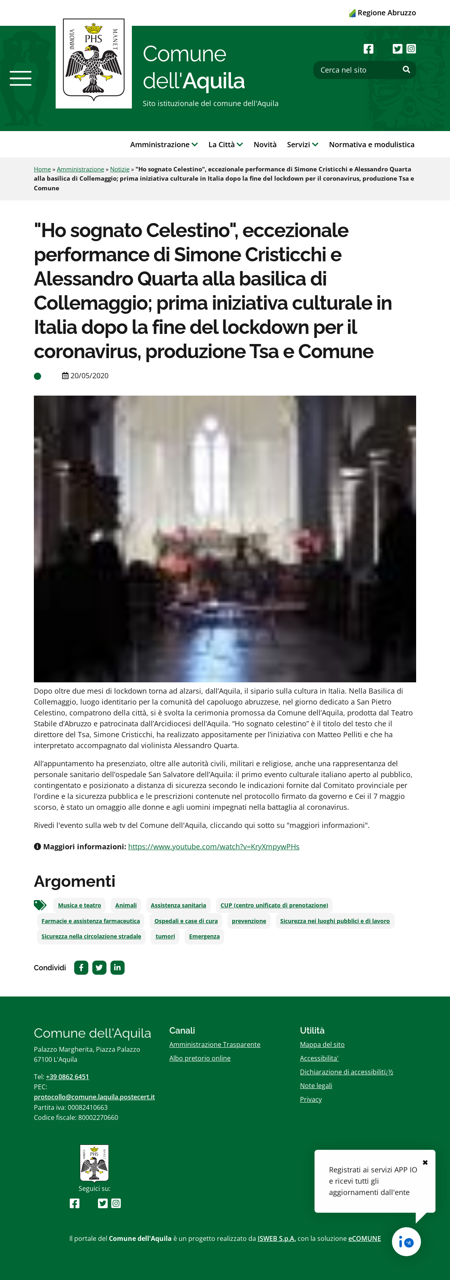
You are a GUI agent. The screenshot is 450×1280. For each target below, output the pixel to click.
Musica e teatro (79, 905)
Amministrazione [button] (164, 144)
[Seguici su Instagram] (411, 48)
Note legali (316, 1085)
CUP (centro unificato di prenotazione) (274, 905)
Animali (126, 905)
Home (42, 169)
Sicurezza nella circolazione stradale (91, 936)
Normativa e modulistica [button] (372, 144)
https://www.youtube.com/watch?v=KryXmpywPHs (214, 846)
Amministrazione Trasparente (214, 1044)
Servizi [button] (303, 144)
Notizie (119, 169)
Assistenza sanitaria (178, 905)
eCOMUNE (364, 1238)
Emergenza (204, 936)
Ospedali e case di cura (186, 921)
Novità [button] (265, 144)
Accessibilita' (319, 1058)
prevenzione (249, 921)
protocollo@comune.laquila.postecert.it (94, 1096)
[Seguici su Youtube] (382, 48)
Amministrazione (80, 169)
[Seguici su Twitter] (397, 48)
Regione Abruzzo (382, 12)
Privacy (311, 1099)
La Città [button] (225, 144)
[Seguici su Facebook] (368, 48)
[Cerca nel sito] (364, 70)
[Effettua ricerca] (406, 70)
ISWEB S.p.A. (277, 1238)
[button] (20, 78)
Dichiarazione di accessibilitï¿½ (346, 1071)
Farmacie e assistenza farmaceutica (91, 921)
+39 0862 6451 (67, 1076)
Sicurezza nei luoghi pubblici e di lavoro (335, 921)
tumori (165, 936)
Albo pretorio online (200, 1058)
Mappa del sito (322, 1044)
